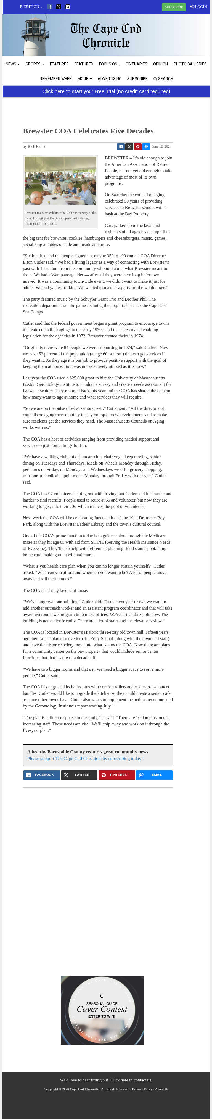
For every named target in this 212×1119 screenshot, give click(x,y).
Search (163, 79)
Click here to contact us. (131, 1080)
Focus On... (109, 64)
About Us (161, 1089)
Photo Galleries (190, 64)
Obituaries (136, 64)
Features (59, 64)
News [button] (13, 64)
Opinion (160, 64)
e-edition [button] (31, 7)
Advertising (109, 79)
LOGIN (198, 6)
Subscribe (137, 79)
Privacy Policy (142, 1089)
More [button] (85, 79)
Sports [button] (35, 64)
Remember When (56, 79)
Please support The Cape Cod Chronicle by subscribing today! (85, 758)
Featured (84, 64)
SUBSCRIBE (174, 7)
